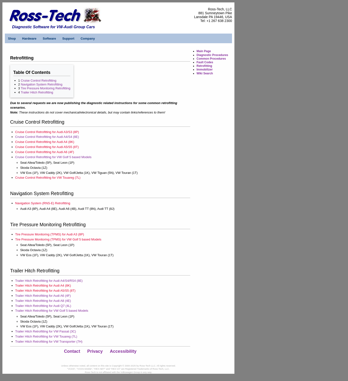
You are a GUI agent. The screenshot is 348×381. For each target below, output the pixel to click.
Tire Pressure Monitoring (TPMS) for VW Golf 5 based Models (58, 239)
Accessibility (123, 351)
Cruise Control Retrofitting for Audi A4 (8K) (44, 142)
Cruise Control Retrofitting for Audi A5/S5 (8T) (47, 147)
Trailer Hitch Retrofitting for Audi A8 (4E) (43, 301)
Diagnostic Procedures (212, 55)
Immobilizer (204, 69)
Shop (12, 38)
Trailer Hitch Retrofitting (37, 92)
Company (87, 38)
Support (68, 38)
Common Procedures (211, 58)
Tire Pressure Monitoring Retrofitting (45, 88)
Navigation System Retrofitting (41, 84)
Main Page (203, 51)
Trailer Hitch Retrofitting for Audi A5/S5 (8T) (45, 290)
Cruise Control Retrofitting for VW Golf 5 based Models (53, 157)
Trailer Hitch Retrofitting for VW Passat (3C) (45, 331)
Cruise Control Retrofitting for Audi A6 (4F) (44, 152)
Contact (72, 351)
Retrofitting (204, 66)
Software (49, 38)
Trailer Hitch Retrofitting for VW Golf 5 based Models (51, 310)
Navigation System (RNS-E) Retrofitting (42, 203)
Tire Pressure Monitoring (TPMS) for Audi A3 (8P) (49, 234)
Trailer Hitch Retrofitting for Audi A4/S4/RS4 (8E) (49, 280)
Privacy (95, 351)
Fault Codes (204, 62)
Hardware (29, 38)
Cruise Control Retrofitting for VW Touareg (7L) (47, 177)
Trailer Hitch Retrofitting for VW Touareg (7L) (46, 336)
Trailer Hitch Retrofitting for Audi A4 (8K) (43, 285)
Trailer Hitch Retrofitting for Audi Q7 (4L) (43, 306)
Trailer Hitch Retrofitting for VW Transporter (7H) (48, 341)
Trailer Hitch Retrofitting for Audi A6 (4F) (43, 295)
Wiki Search (204, 73)
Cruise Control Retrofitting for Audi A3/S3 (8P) (47, 132)
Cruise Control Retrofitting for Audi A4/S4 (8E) (47, 137)
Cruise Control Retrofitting (38, 80)
